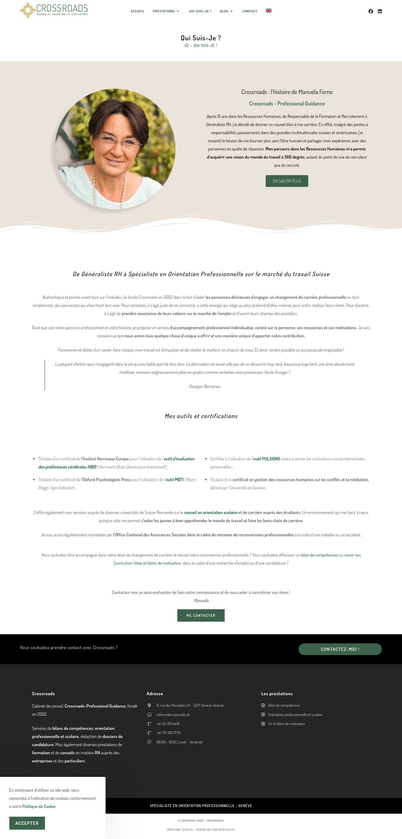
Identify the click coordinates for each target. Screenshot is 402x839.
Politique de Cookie (38, 806)
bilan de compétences (319, 555)
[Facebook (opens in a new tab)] (370, 11)
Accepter (27, 823)
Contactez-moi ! (340, 649)
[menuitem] (269, 11)
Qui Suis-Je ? (205, 45)
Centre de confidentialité (215, 829)
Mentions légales (180, 829)
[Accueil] (187, 45)
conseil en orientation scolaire (210, 512)
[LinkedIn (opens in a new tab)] (379, 11)
